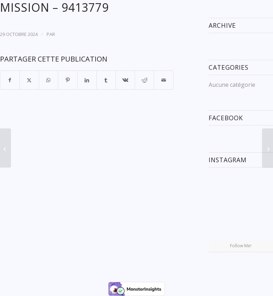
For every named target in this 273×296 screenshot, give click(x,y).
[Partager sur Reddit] (144, 80)
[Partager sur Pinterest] (67, 80)
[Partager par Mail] (163, 80)
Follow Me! (240, 246)
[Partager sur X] (29, 80)
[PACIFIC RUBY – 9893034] (5, 148)
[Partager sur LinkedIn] (86, 80)
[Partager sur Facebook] (10, 80)
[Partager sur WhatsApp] (48, 80)
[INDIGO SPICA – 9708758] (267, 148)
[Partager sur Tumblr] (106, 80)
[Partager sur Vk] (125, 80)
